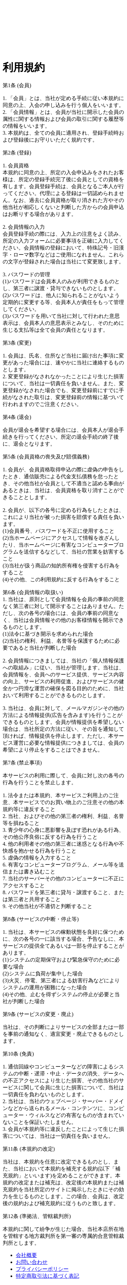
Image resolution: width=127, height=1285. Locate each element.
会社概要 (26, 1255)
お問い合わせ (32, 1262)
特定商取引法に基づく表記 (47, 1276)
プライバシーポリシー (42, 1269)
